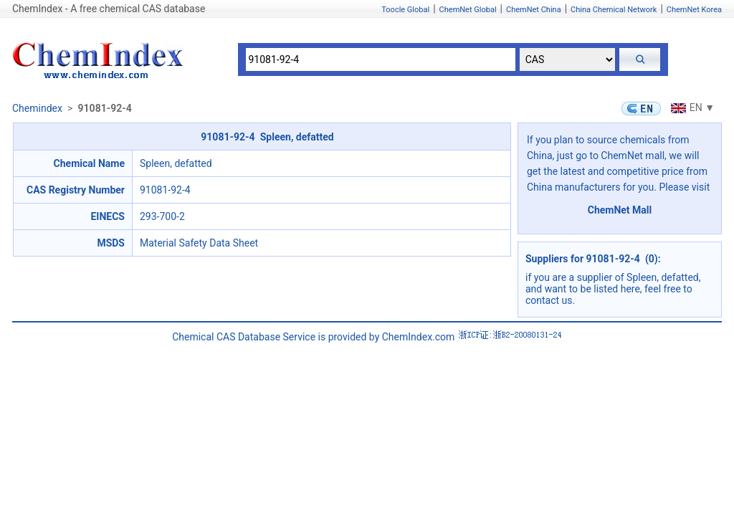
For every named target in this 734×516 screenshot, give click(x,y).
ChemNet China (533, 9)
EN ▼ (691, 107)
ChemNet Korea (694, 9)
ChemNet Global (468, 9)
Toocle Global (405, 9)
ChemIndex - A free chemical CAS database (108, 8)
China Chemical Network (614, 9)
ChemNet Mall (620, 210)
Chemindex (37, 108)
